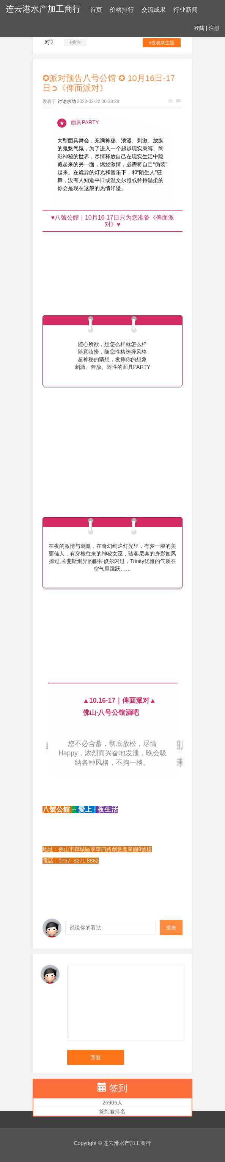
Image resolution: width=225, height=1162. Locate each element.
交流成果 (154, 9)
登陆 (199, 28)
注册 (214, 28)
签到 (118, 1088)
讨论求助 (67, 101)
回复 (95, 1057)
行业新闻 (185, 9)
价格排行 (122, 9)
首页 (96, 9)
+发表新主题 (161, 42)
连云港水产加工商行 (43, 9)
